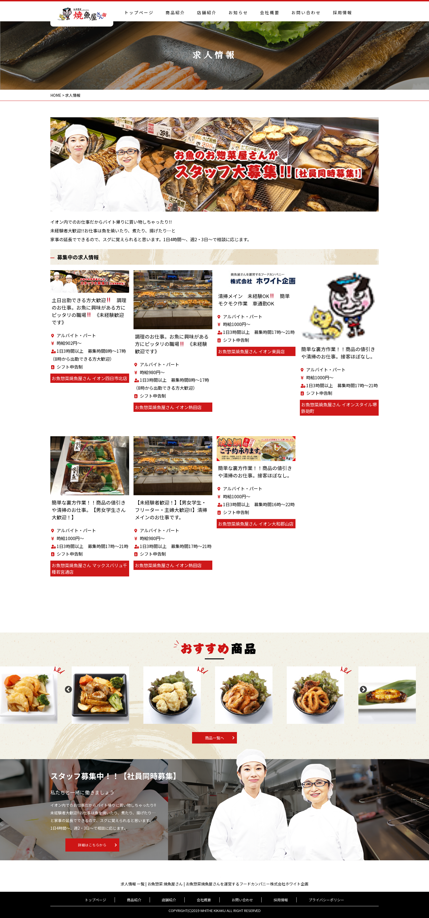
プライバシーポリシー (308, 899)
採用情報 (342, 12)
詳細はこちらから (129, 845)
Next (362, 688)
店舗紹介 (207, 12)
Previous (67, 688)
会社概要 (270, 12)
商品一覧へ (214, 738)
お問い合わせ (306, 12)
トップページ (139, 12)
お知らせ (238, 12)
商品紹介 (175, 12)
